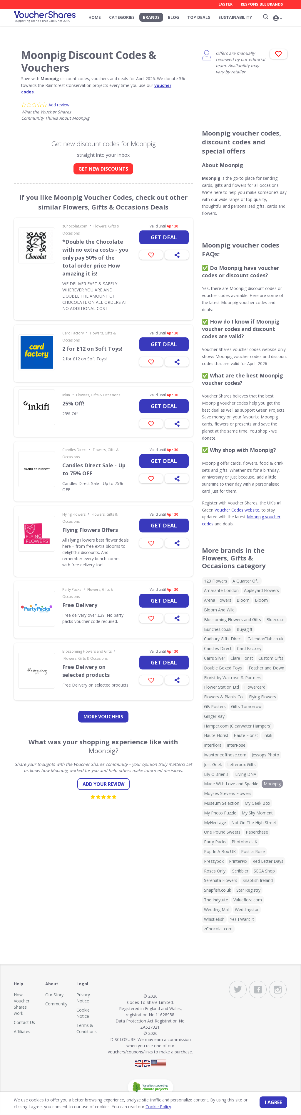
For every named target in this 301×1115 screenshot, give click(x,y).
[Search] (265, 17)
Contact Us (24, 1022)
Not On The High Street (253, 822)
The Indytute (216, 900)
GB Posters (215, 706)
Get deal (164, 237)
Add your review (103, 784)
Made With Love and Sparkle (231, 783)
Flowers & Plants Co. (224, 697)
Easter (225, 4)
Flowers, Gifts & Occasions (98, 394)
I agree (273, 1102)
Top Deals (198, 17)
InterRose (236, 745)
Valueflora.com (247, 900)
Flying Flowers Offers (90, 529)
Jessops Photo (265, 755)
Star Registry (248, 890)
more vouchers (103, 716)
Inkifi (66, 394)
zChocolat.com (74, 226)
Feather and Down (266, 668)
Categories (122, 17)
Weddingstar (247, 909)
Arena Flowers (217, 600)
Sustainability (235, 17)
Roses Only (214, 871)
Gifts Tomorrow (246, 706)
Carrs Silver (214, 658)
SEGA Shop (264, 871)
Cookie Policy (158, 1107)
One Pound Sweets (222, 832)
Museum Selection (221, 803)
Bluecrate (275, 619)
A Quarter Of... (246, 581)
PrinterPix (238, 861)
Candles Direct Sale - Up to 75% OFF (94, 469)
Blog (173, 17)
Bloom (243, 600)
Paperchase (257, 832)
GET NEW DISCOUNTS (103, 169)
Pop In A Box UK (220, 851)
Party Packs (71, 589)
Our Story (54, 994)
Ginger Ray (214, 716)
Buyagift (244, 629)
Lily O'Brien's (216, 774)
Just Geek (213, 764)
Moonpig (272, 783)
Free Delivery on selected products (86, 670)
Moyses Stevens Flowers (227, 793)
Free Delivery (79, 604)
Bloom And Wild (219, 610)
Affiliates (22, 1031)
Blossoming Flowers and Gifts (87, 651)
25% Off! (73, 403)
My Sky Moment (257, 813)
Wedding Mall (217, 909)
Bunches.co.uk (217, 629)
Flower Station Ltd (221, 687)
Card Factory (73, 333)
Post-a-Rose (253, 851)
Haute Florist (216, 735)
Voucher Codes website (237, 510)
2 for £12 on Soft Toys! (92, 348)
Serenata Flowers (220, 880)
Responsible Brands (262, 4)
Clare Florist (241, 658)
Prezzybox (214, 861)
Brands (151, 17)
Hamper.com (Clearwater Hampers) (238, 726)
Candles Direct (74, 449)
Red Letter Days (267, 861)
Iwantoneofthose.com (225, 755)
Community (56, 1004)
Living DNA (245, 774)
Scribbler (240, 871)
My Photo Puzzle (220, 813)
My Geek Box (257, 803)
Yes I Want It (242, 919)
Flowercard (254, 687)
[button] (278, 18)
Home (94, 17)
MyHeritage (215, 822)
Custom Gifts (270, 658)
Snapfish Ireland (258, 880)
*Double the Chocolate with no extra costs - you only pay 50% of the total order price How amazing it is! (95, 257)
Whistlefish (214, 919)
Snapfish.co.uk (217, 890)
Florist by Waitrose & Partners (232, 677)
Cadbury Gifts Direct (223, 638)
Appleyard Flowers (261, 590)
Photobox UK (244, 842)
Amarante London (221, 590)
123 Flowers (215, 581)
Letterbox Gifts (241, 764)
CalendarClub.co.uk (265, 638)
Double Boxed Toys (223, 668)
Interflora (213, 745)
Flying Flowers (74, 514)
